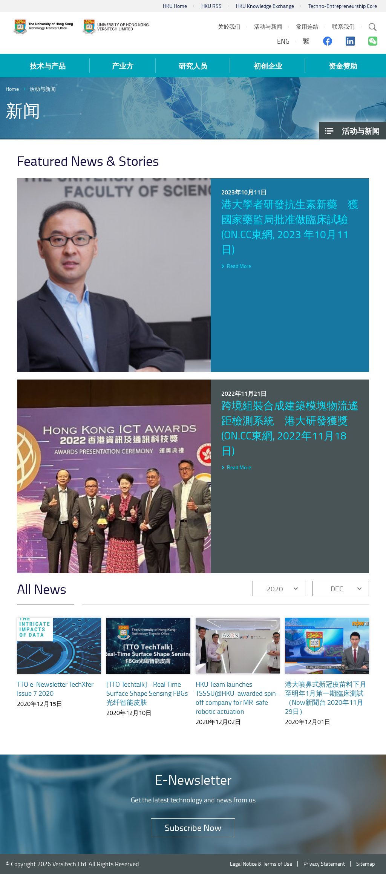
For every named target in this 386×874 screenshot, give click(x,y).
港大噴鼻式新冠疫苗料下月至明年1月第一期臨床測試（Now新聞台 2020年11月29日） (325, 703)
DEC (337, 588)
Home (12, 88)
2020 (275, 588)
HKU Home (175, 5)
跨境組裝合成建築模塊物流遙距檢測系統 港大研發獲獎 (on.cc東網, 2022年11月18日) (289, 428)
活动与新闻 (42, 88)
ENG (283, 41)
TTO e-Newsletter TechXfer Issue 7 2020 (55, 689)
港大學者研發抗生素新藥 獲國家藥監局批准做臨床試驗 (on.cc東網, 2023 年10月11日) (289, 227)
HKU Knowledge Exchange (265, 5)
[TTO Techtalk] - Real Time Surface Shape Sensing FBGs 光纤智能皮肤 (147, 693)
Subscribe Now (193, 827)
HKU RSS (211, 5)
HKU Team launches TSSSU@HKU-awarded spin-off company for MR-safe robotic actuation (237, 698)
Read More (239, 265)
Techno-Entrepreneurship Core (342, 5)
